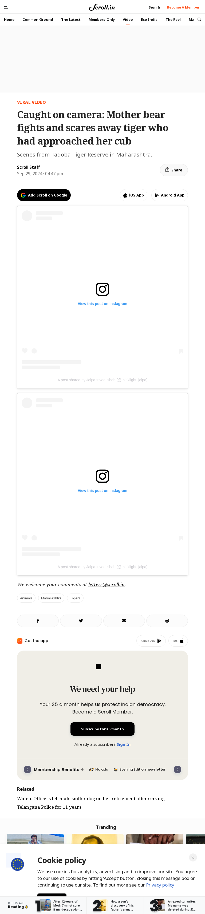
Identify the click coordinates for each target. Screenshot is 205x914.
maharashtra (51, 598)
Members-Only (102, 19)
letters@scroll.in (106, 584)
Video (128, 19)
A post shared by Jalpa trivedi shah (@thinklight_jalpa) (102, 380)
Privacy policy (160, 884)
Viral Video (31, 102)
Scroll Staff (28, 167)
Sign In (124, 744)
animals (26, 598)
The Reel (173, 19)
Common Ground (37, 19)
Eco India (149, 19)
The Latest (71, 19)
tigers (75, 598)
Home (9, 19)
